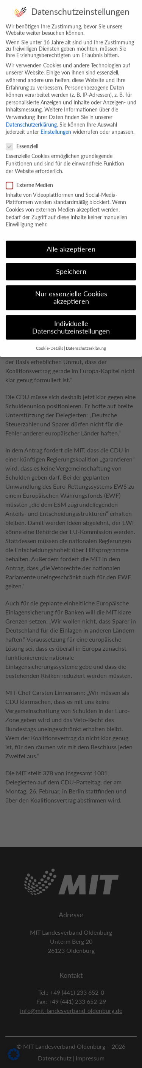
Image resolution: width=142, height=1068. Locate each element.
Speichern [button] (71, 264)
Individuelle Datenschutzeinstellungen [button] (71, 320)
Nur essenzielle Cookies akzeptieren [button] (71, 290)
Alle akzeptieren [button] (71, 242)
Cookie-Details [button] (49, 341)
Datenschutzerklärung (31, 117)
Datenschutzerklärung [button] (86, 341)
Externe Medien (32, 177)
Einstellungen (56, 124)
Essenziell (24, 139)
